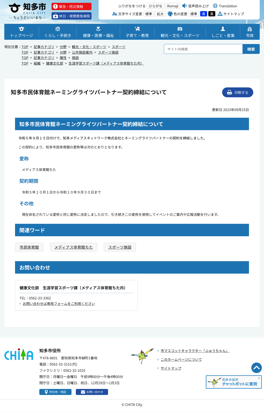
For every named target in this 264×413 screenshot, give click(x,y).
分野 (63, 46)
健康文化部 (54, 63)
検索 (251, 49)
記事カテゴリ (44, 46)
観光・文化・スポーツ (89, 46)
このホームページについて (181, 359)
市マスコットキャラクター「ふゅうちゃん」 (195, 350)
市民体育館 (29, 247)
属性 (63, 57)
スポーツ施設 (108, 52)
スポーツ (118, 46)
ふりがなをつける (132, 5)
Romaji (172, 5)
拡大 (160, 13)
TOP (24, 46)
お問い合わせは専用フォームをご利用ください (59, 303)
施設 (75, 57)
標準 (148, 13)
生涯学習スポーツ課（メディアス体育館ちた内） (106, 63)
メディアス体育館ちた (73, 247)
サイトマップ (171, 368)
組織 (37, 63)
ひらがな (155, 5)
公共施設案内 (82, 52)
